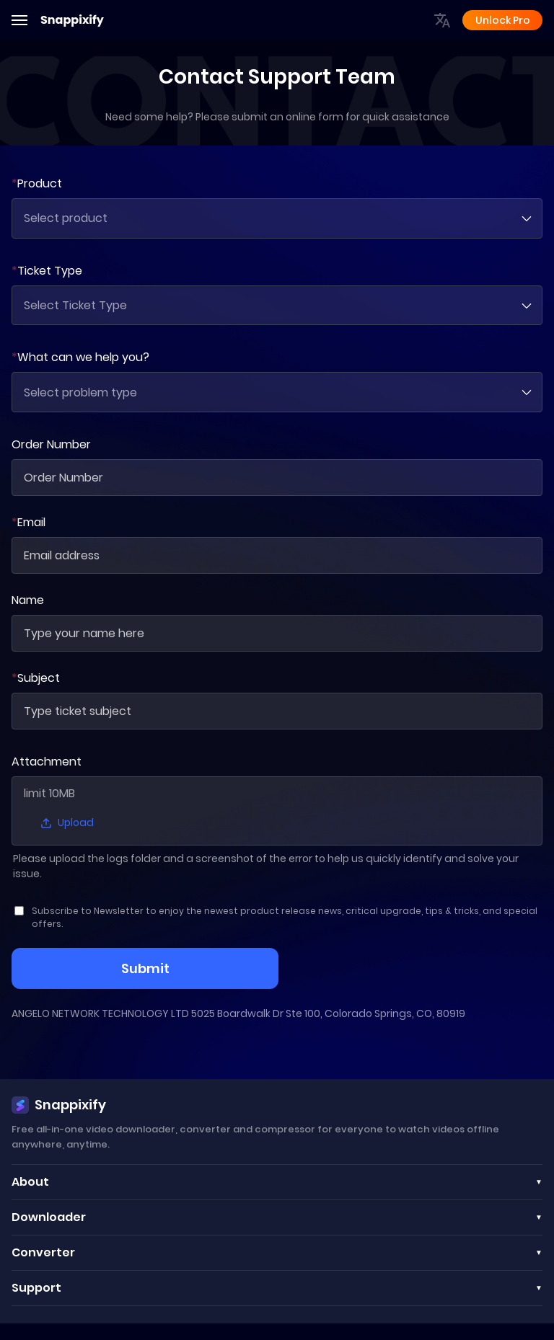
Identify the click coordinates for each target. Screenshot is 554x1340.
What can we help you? (80, 358)
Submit (145, 969)
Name (28, 601)
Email (28, 523)
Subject (36, 678)
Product (37, 183)
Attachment (47, 762)
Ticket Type (47, 270)
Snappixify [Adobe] (72, 20)
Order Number (51, 445)
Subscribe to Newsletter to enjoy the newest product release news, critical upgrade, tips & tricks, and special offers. (284, 918)
